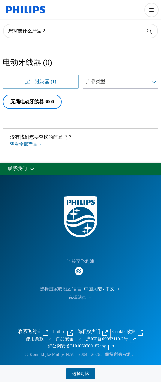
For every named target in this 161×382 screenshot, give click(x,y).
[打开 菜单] (151, 10)
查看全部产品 (24, 144)
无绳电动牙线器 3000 (32, 101)
